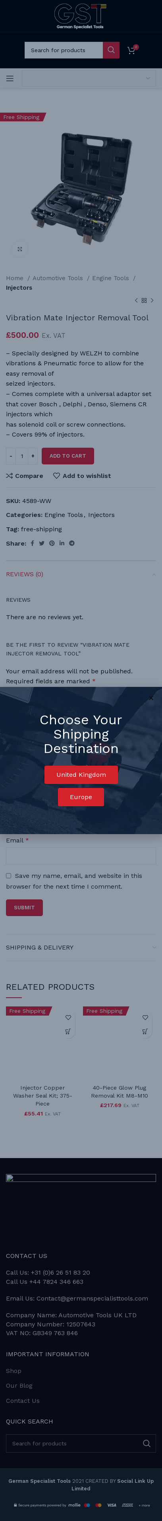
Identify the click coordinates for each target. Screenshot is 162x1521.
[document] (81, 760)
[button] (81, 775)
